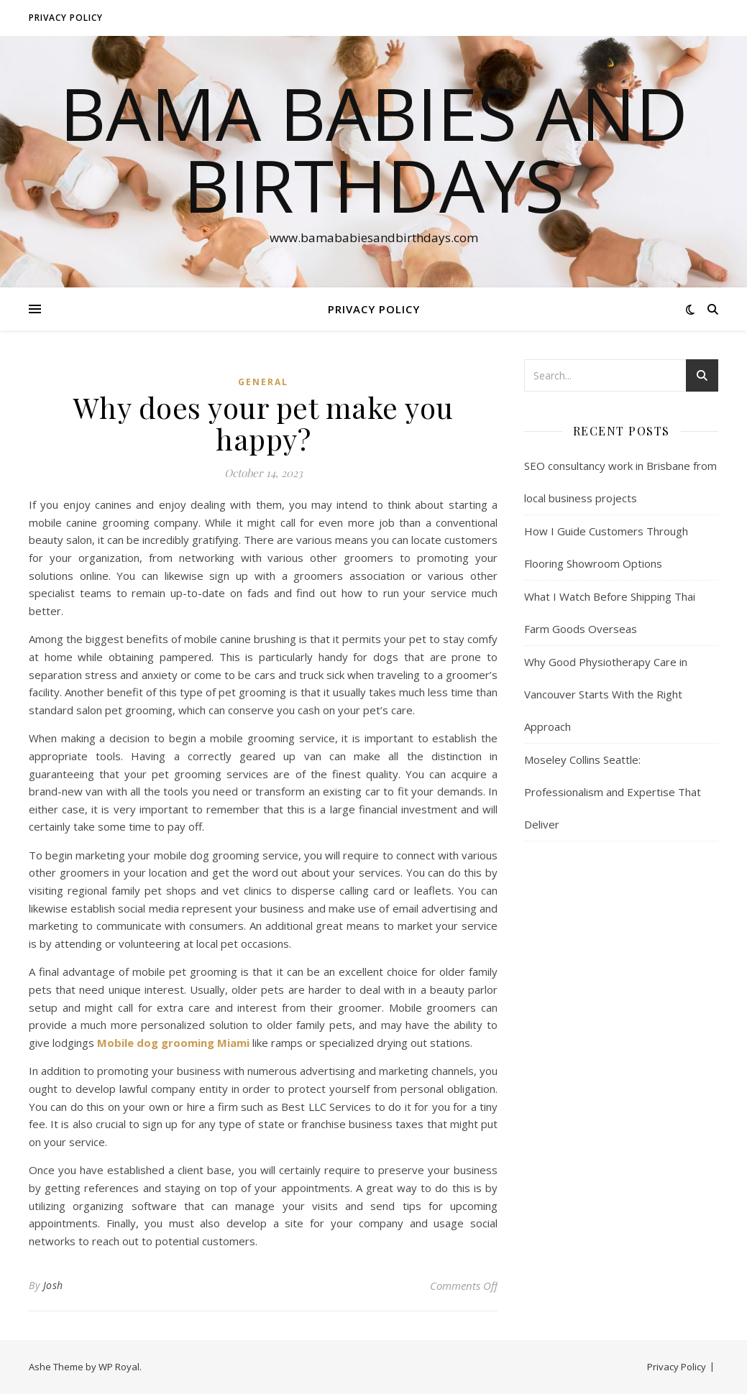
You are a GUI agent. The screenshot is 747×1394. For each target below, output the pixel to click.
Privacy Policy (66, 17)
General (263, 382)
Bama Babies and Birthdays (374, 149)
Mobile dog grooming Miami (173, 1042)
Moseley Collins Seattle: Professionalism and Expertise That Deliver (612, 791)
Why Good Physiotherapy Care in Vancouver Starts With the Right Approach (605, 694)
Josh (53, 1285)
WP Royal (118, 1366)
